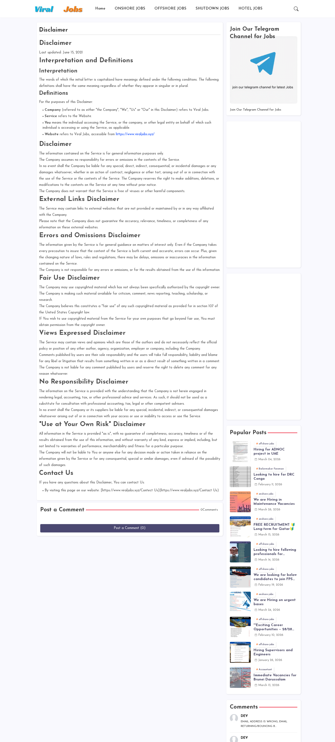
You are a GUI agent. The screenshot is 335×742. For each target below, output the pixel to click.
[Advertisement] (263, 194)
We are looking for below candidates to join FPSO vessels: (275, 577)
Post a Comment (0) (130, 528)
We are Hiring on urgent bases (275, 602)
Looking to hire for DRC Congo (274, 477)
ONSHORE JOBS (130, 8)
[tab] (100, 8)
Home (100, 8)
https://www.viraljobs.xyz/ (135, 134)
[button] (296, 8)
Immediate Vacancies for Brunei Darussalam (275, 677)
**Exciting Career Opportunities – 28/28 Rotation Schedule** (273, 628)
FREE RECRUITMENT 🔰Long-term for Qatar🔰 (274, 527)
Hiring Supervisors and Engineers (273, 652)
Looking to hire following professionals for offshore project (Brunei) (275, 552)
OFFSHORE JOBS (170, 8)
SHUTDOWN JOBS (212, 8)
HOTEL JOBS (250, 8)
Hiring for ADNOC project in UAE (269, 452)
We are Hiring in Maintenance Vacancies (274, 502)
